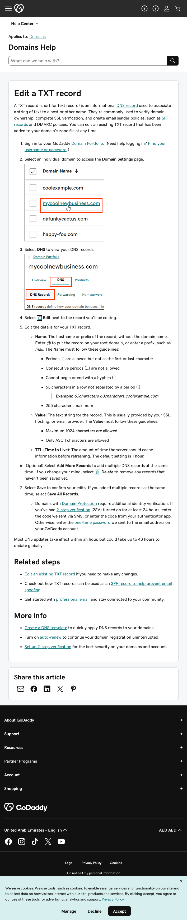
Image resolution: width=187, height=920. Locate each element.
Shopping (13, 788)
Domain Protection (79, 503)
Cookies (116, 862)
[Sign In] (167, 8)
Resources (13, 747)
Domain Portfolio (87, 143)
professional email (73, 599)
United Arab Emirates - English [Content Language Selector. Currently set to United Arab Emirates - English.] (36, 830)
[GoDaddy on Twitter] (48, 844)
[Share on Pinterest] (73, 688)
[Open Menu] (6, 8)
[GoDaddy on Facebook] (8, 844)
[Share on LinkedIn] (47, 688)
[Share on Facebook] (33, 688)
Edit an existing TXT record (50, 574)
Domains (37, 36)
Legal (69, 862)
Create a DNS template (46, 627)
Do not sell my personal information (93, 873)
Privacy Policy (91, 862)
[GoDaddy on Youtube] (61, 844)
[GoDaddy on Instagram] (21, 844)
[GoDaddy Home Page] (26, 807)
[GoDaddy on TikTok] (35, 844)
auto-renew (51, 637)
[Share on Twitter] (60, 688)
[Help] (144, 8)
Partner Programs (20, 761)
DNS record (127, 105)
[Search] (173, 61)
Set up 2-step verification (48, 646)
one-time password (92, 522)
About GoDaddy (19, 720)
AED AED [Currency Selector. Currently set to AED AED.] (171, 830)
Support (11, 734)
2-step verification (73, 510)
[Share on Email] (20, 688)
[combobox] (88, 60)
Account (12, 775)
